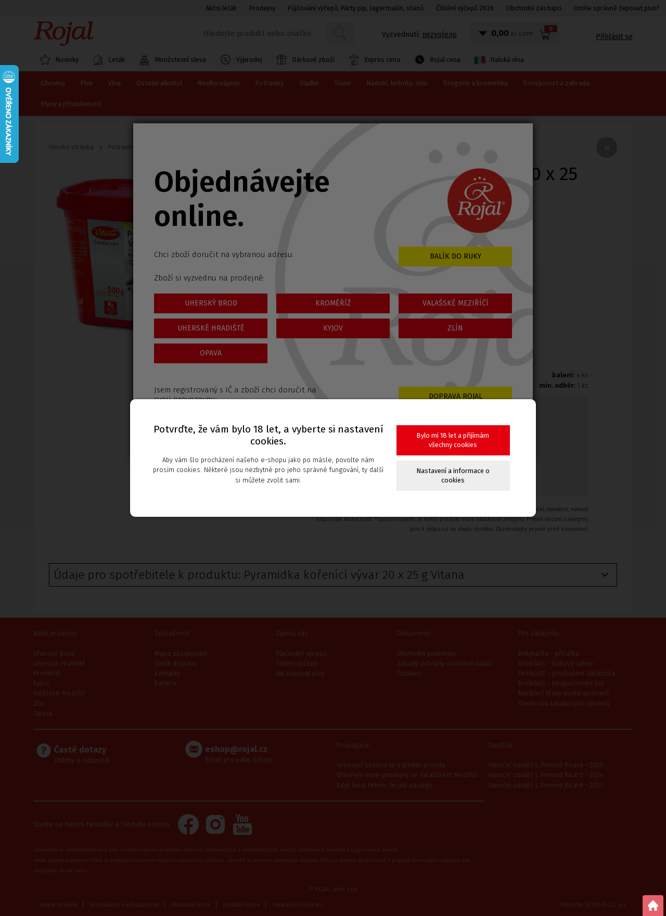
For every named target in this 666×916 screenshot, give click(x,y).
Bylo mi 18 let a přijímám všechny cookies (453, 440)
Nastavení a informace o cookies (453, 475)
